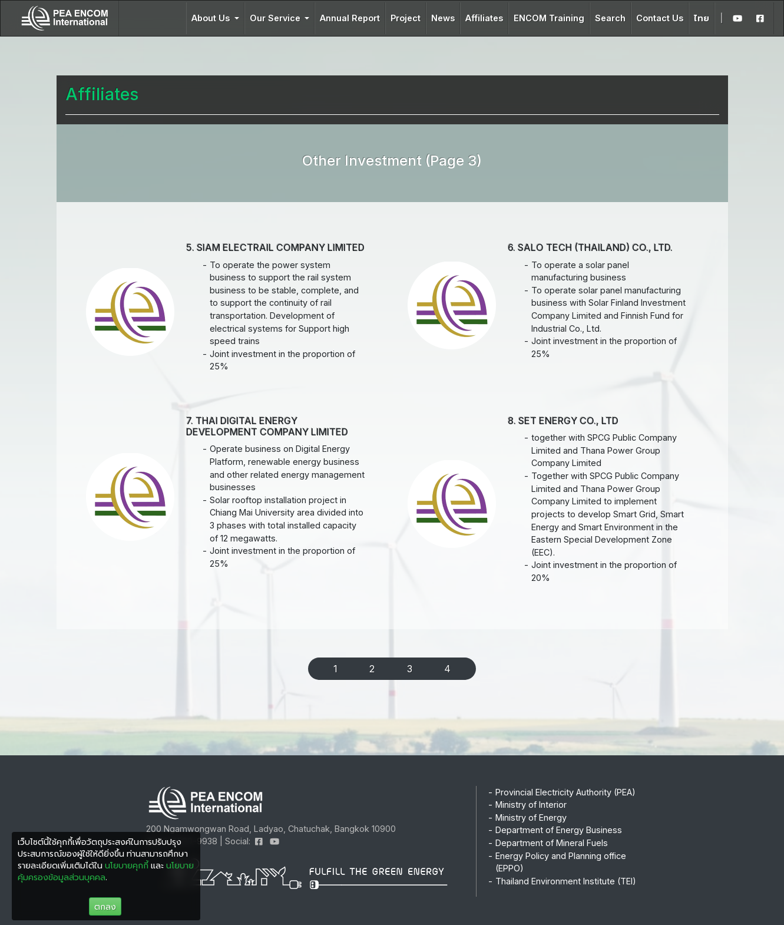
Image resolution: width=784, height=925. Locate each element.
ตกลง (105, 906)
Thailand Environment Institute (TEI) (565, 881)
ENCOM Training (549, 18)
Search (610, 18)
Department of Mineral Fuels (551, 843)
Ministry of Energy (531, 817)
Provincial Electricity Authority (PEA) (565, 792)
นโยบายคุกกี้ (126, 865)
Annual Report (350, 18)
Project (406, 18)
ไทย (701, 18)
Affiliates (484, 18)
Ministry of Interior (531, 805)
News (443, 18)
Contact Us (659, 18)
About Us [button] (211, 18)
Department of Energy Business (558, 830)
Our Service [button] (276, 18)
